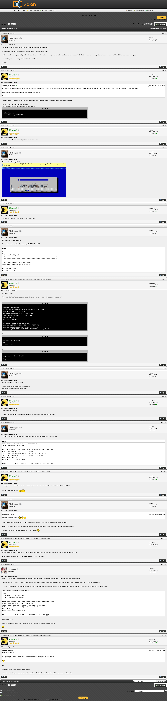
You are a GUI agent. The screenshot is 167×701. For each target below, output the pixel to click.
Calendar (150, 10)
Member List (140, 10)
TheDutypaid (14, 38)
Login (30, 10)
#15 (165, 635)
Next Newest (15, 681)
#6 (165, 226)
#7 (165, 279)
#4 (165, 147)
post (6, 140)
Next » (13, 24)
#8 (165, 368)
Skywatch (12, 569)
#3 (165, 125)
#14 (165, 564)
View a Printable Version (9, 690)
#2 (165, 70)
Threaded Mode (153, 28)
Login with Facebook (50, 10)
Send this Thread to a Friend (10, 692)
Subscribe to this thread (9, 695)
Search (129, 10)
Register (37, 10)
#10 (165, 422)
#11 (165, 471)
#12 (165, 499)
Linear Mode (162, 28)
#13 (165, 538)
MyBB (47, 700)
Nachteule (47, 279)
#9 (165, 396)
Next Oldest (6, 681)
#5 (165, 204)
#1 (165, 33)
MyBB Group (62, 700)
